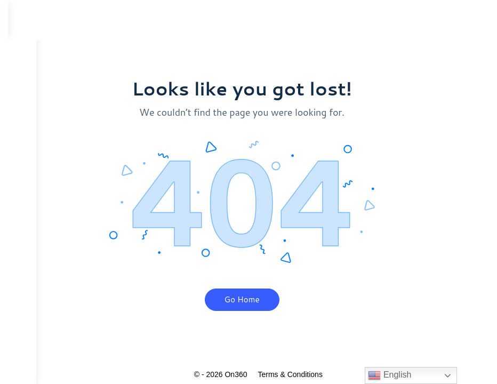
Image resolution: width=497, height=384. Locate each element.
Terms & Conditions (304, 374)
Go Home (256, 299)
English (389, 375)
